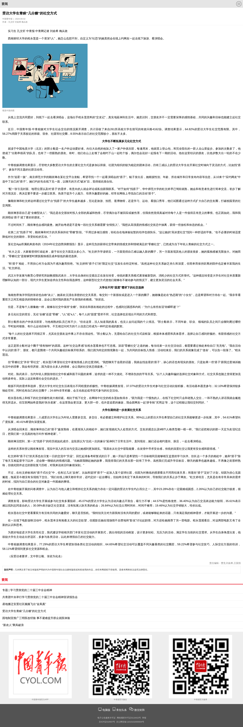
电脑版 (106, 710)
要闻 (5, 4)
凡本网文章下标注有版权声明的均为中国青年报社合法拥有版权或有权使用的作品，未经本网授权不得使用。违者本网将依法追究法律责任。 (76, 569)
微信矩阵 (139, 710)
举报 (144, 718)
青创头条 (122, 710)
